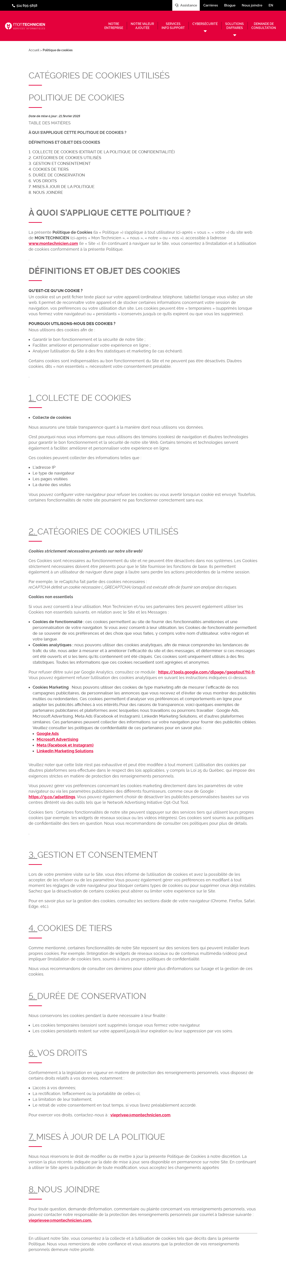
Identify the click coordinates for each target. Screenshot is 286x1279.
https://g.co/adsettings (52, 796)
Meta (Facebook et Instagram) (65, 745)
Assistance (186, 5)
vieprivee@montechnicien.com (140, 1115)
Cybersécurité (205, 24)
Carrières (210, 5)
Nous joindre (252, 5)
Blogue (230, 5)
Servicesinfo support (173, 26)
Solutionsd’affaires (234, 26)
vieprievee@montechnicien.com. (60, 1220)
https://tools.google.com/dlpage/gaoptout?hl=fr (206, 672)
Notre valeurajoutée (142, 26)
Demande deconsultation (263, 26)
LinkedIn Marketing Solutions (65, 751)
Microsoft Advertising (57, 739)
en (271, 5)
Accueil (34, 50)
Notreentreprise (113, 26)
